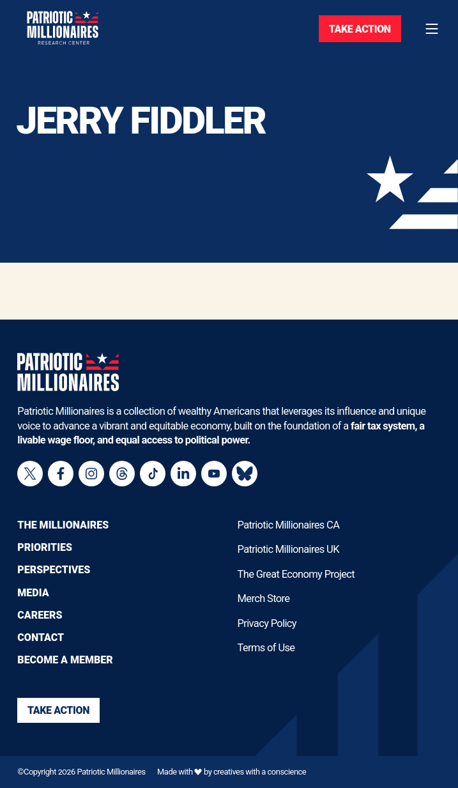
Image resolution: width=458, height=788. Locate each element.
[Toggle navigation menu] (431, 28)
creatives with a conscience (259, 771)
